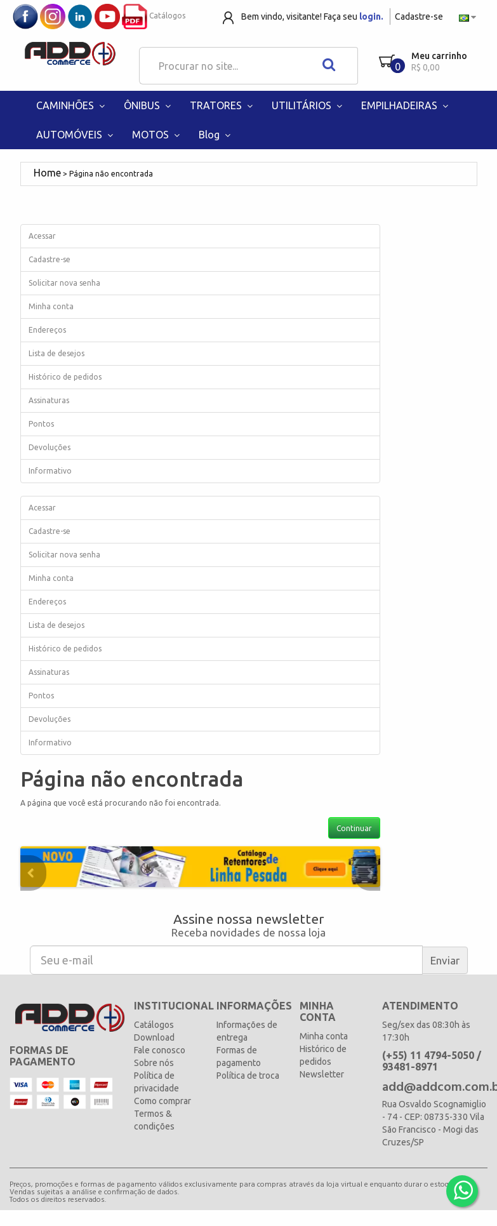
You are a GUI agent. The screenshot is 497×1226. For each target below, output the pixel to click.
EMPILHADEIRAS (406, 105)
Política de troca (247, 1075)
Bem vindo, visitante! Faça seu (312, 16)
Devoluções (49, 447)
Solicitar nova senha (64, 283)
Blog (216, 134)
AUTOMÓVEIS (76, 134)
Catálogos (153, 15)
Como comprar (162, 1101)
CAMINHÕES (72, 105)
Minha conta (51, 306)
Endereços (47, 330)
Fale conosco (159, 1050)
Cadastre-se (419, 16)
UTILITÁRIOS (308, 105)
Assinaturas (49, 400)
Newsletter (322, 1074)
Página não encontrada (111, 174)
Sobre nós (154, 1063)
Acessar (42, 236)
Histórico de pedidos (65, 377)
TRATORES (223, 105)
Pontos (41, 424)
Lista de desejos (56, 353)
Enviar (445, 960)
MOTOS (157, 134)
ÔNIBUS (149, 105)
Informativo (50, 471)
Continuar (354, 828)
